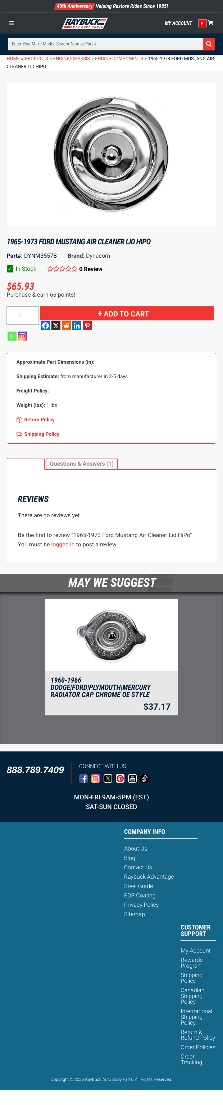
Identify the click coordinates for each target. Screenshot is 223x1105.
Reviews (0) (25, 463)
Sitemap (134, 914)
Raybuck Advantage (149, 876)
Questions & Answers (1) (82, 463)
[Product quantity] (22, 315)
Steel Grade (138, 886)
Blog (129, 858)
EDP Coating (140, 895)
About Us (135, 848)
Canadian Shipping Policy (192, 996)
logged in (62, 544)
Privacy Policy (141, 904)
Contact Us (138, 867)
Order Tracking (191, 1059)
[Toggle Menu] (13, 23)
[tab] (26, 464)
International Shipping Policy (196, 1017)
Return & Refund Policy (198, 1035)
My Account (178, 23)
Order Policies (198, 1047)
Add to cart (126, 314)
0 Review (91, 269)
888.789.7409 (35, 769)
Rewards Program (191, 963)
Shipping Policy (191, 978)
